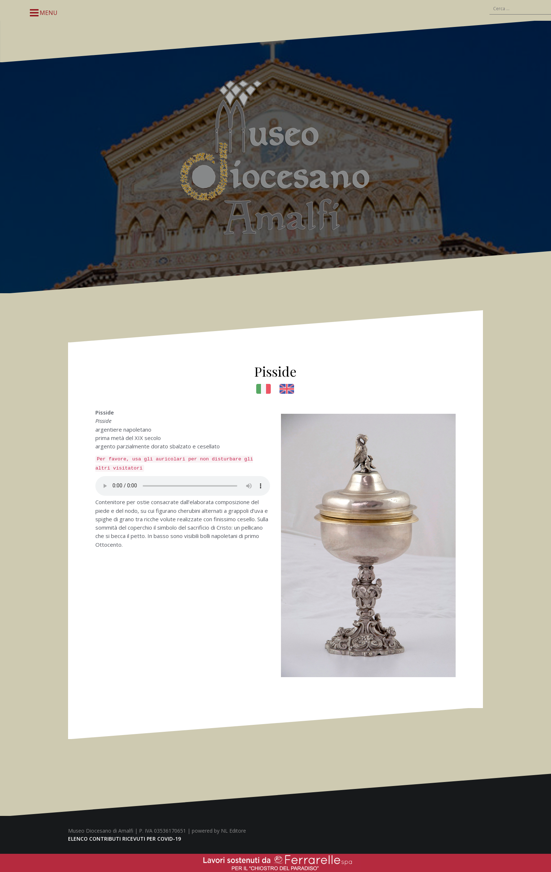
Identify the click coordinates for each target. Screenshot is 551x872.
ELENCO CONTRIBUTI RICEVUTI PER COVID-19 (124, 838)
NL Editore (233, 830)
